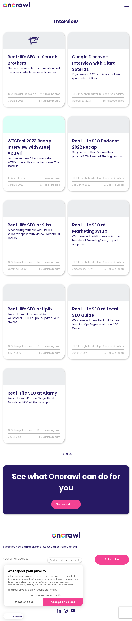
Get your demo (66, 504)
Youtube (73, 611)
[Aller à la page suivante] (70, 454)
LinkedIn (59, 610)
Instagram (66, 610)
